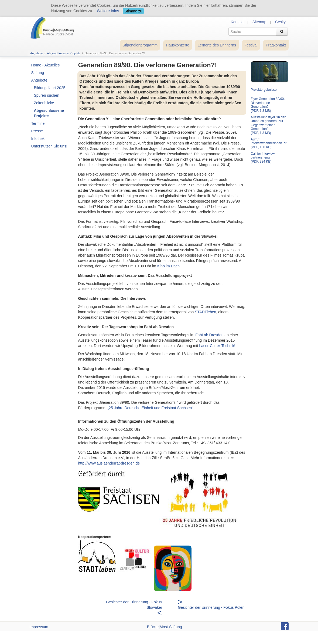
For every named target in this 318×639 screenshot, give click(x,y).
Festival (250, 45)
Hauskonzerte (177, 45)
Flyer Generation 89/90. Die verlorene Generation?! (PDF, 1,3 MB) (268, 104)
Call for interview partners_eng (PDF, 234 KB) (263, 157)
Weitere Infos (108, 11)
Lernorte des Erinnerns (217, 45)
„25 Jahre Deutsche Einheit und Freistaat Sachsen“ (150, 408)
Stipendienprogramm (140, 45)
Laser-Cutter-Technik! (217, 346)
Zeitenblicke (44, 103)
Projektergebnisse (264, 90)
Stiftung (37, 72)
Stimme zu (133, 11)
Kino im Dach (168, 266)
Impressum (39, 627)
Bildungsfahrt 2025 (50, 88)
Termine (38, 123)
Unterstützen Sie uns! (49, 146)
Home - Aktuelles (45, 65)
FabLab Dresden (209, 335)
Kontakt (237, 22)
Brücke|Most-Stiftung (164, 627)
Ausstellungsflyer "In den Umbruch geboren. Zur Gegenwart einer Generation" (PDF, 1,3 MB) (268, 125)
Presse (37, 131)
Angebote (36, 53)
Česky (280, 22)
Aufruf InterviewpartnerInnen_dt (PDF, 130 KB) (269, 143)
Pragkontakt (276, 45)
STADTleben (205, 312)
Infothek (38, 138)
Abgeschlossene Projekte (63, 53)
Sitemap (259, 22)
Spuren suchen (46, 95)
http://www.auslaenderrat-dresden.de (109, 463)
